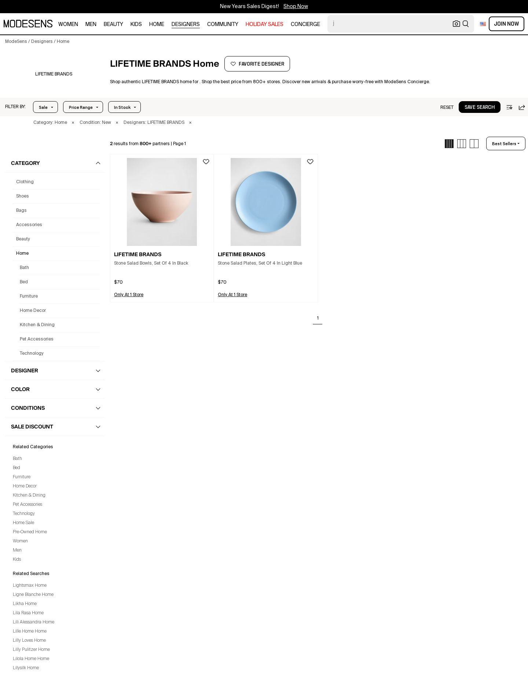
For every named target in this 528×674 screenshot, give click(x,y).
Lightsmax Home (30, 585)
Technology (24, 514)
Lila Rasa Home (28, 613)
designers (186, 24)
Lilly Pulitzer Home (31, 650)
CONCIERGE (305, 24)
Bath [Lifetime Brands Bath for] (24, 268)
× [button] (73, 123)
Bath (17, 459)
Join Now (506, 24)
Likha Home (25, 604)
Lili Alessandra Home (33, 622)
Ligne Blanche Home (33, 595)
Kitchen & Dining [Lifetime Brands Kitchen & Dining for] (37, 325)
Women (20, 541)
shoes (22, 196)
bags (21, 211)
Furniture (21, 477)
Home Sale (23, 523)
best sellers (504, 143)
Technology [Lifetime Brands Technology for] (32, 353)
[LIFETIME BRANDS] (53, 74)
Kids (17, 559)
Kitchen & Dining (29, 495)
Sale (43, 107)
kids (136, 24)
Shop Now (295, 6)
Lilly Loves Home (29, 640)
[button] (15, 107)
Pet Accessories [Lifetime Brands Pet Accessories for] (37, 339)
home (156, 24)
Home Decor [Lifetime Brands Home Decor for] (33, 311)
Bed (16, 468)
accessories (29, 225)
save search (480, 107)
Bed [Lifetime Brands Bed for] (24, 282)
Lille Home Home (30, 631)
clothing (25, 182)
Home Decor (25, 486)
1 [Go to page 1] (318, 318)
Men (17, 550)
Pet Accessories (27, 504)
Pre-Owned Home (30, 532)
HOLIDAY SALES (264, 24)
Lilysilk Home (26, 668)
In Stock (122, 107)
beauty (113, 24)
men (90, 24)
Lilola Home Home (31, 659)
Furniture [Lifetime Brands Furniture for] (29, 296)
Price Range (81, 107)
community (222, 24)
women (68, 24)
